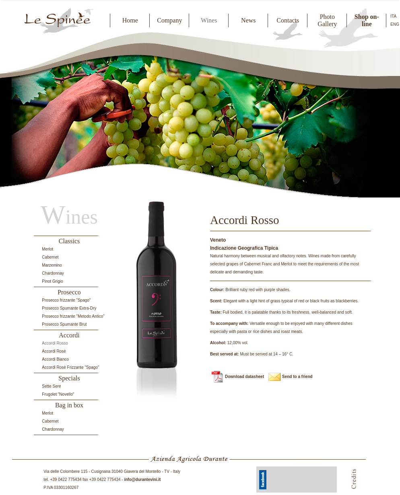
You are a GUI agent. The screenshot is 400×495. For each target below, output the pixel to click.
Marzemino (52, 265)
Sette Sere (51, 386)
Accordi (69, 335)
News (248, 20)
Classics (69, 241)
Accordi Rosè (54, 351)
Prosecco (69, 292)
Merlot (47, 249)
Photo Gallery (327, 20)
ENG (394, 24)
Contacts (287, 20)
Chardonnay (53, 273)
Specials (69, 378)
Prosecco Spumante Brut (64, 324)
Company (169, 20)
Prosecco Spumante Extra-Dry (69, 308)
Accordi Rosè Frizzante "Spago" (70, 367)
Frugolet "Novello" (58, 394)
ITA (393, 16)
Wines (209, 20)
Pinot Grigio (52, 281)
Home (130, 20)
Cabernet (50, 257)
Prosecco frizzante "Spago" (66, 300)
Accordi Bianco (55, 359)
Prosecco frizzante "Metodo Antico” (73, 316)
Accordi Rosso (55, 343)
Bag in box (69, 405)
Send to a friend (297, 376)
